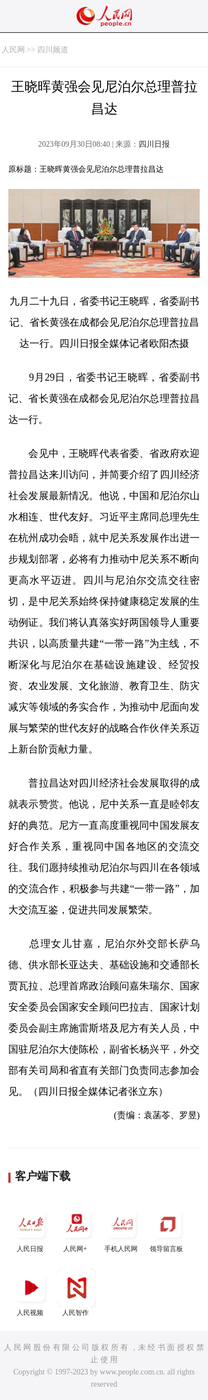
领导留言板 (167, 1228)
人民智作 (76, 1292)
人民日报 (31, 1228)
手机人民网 (122, 1228)
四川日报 (154, 144)
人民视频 (31, 1292)
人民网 (13, 50)
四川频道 (52, 50)
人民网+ (76, 1228)
